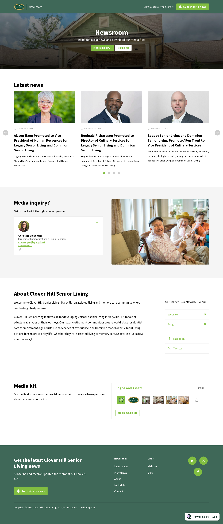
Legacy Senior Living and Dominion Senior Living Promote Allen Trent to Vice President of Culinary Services (176, 140)
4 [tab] (119, 173)
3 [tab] (114, 173)
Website (173, 319)
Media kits (119, 485)
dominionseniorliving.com (157, 6)
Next (217, 132)
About (117, 479)
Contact (118, 491)
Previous (5, 132)
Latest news (121, 466)
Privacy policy (88, 507)
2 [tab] (109, 173)
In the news (120, 472)
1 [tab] (104, 173)
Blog (171, 329)
